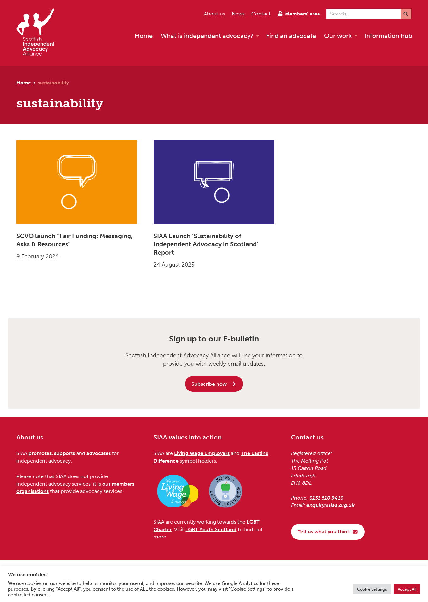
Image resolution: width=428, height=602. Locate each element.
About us (214, 14)
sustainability (53, 83)
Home (23, 83)
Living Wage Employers (202, 453)
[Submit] (406, 14)
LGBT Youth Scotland (210, 529)
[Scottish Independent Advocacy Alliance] (38, 33)
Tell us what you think (328, 532)
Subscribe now (214, 384)
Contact (261, 14)
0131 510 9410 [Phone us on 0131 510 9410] (326, 498)
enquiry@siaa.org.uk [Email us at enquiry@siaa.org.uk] (330, 505)
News (238, 14)
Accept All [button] (407, 589)
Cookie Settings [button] (372, 589)
